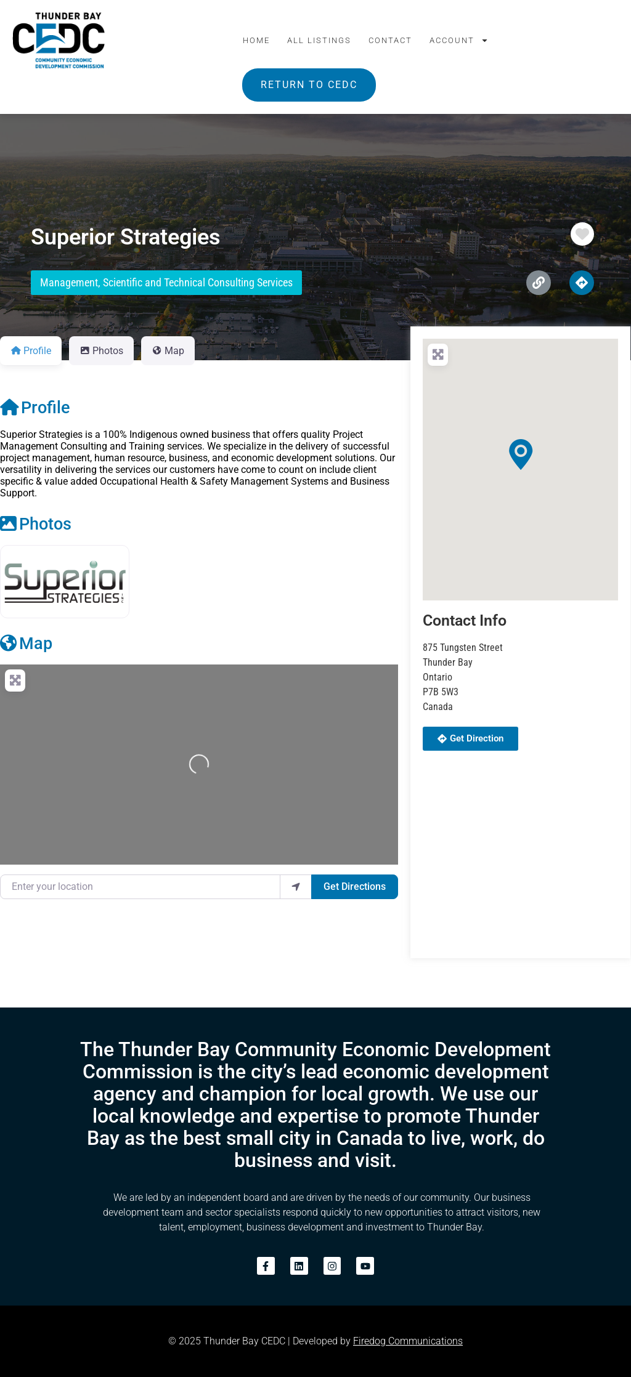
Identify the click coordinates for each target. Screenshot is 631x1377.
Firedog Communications (408, 1341)
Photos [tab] (101, 351)
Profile (35, 408)
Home (256, 40)
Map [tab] (168, 351)
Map (26, 643)
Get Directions (355, 886)
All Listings (319, 40)
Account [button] (459, 40)
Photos (35, 524)
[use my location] (296, 886)
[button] (520, 454)
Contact (390, 40)
